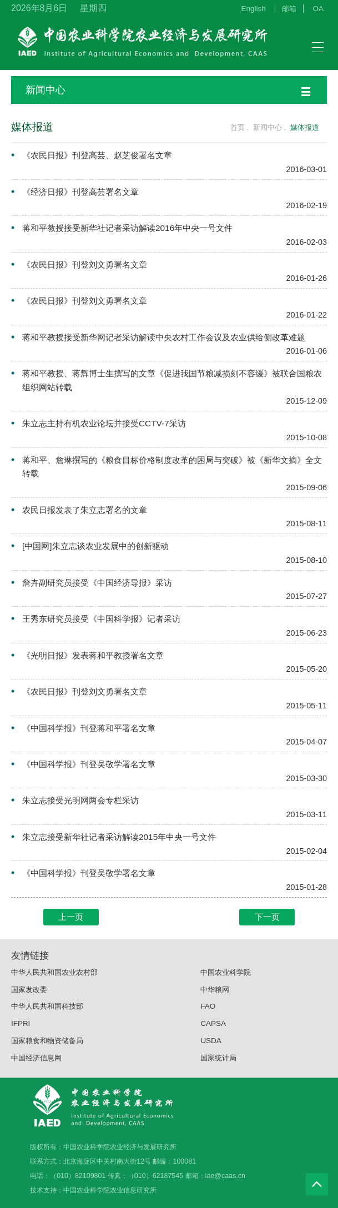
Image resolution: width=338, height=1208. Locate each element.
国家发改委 (29, 999)
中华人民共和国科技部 (47, 1017)
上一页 (70, 917)
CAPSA (213, 1034)
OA (318, 8)
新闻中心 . (270, 127)
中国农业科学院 (225, 982)
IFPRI (20, 1034)
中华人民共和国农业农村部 (54, 982)
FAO (207, 1017)
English (253, 8)
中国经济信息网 (36, 1068)
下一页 (267, 917)
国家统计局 (218, 1068)
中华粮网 (214, 999)
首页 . (234, 127)
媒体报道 (304, 127)
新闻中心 (168, 90)
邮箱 (289, 8)
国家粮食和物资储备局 (47, 1050)
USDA (210, 1050)
